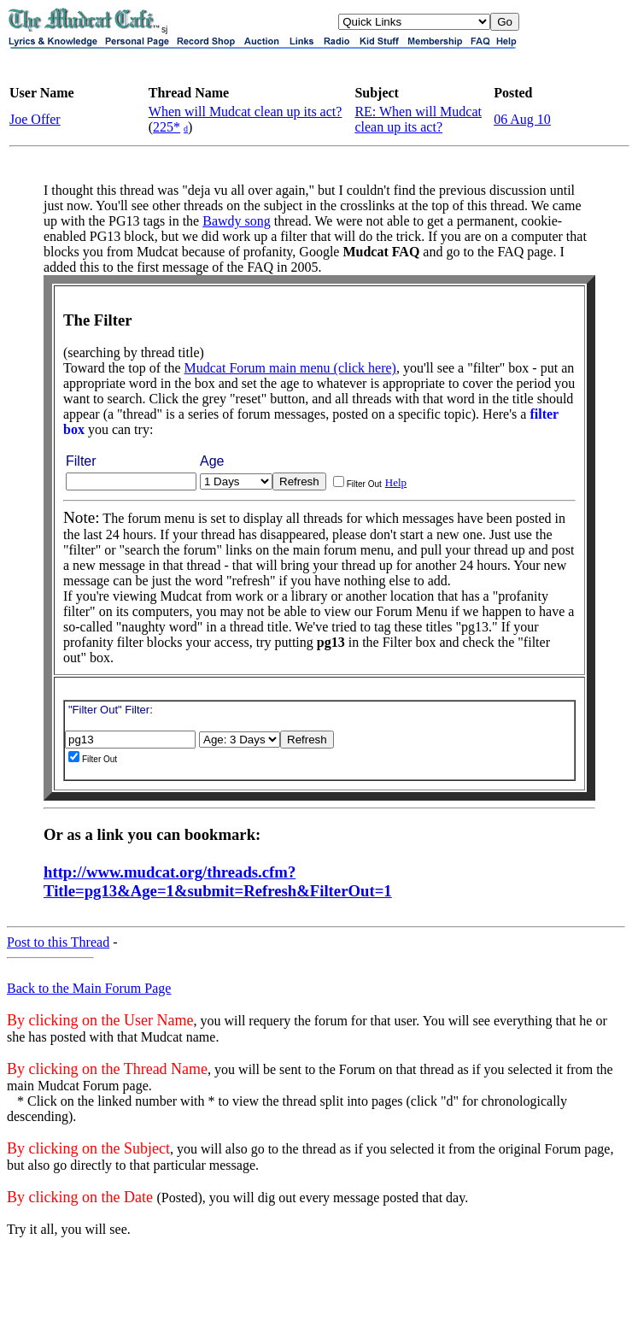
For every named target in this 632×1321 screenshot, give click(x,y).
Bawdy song (236, 221)
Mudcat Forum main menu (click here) (290, 368)
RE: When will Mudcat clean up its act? (418, 119)
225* (166, 127)
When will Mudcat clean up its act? (245, 111)
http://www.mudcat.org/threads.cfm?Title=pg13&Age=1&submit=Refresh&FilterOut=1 (218, 881)
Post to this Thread (58, 942)
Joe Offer (35, 119)
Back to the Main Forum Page (89, 988)
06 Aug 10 (522, 119)
